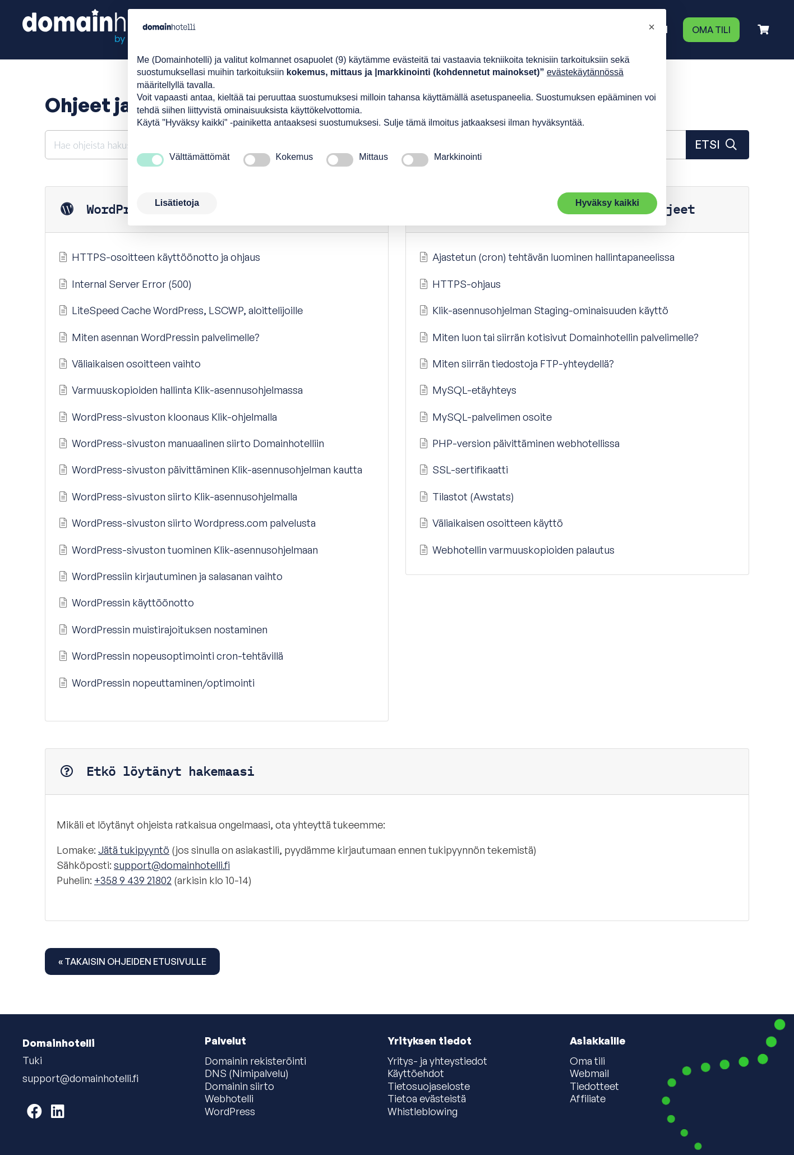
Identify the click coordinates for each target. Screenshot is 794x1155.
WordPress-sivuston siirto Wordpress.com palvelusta (186, 523)
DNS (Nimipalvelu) (247, 1073)
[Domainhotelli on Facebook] (34, 1111)
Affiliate (588, 1099)
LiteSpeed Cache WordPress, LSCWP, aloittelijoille (180, 310)
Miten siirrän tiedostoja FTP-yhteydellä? (515, 363)
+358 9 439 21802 (133, 880)
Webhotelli (229, 1099)
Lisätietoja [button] (177, 203)
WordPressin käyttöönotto (125, 602)
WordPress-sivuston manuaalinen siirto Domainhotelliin (190, 443)
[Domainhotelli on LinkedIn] (58, 1111)
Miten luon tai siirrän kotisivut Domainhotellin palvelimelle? (558, 337)
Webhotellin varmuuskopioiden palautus (516, 550)
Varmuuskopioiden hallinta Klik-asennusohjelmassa (180, 390)
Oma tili (711, 29)
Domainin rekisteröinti (255, 1061)
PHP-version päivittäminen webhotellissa (518, 443)
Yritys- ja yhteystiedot (437, 1061)
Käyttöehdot (415, 1073)
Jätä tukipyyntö (133, 850)
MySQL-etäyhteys (466, 390)
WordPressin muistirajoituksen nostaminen (162, 629)
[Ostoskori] (763, 29)
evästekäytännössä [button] (585, 72)
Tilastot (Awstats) (465, 496)
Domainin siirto (239, 1086)
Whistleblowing (422, 1111)
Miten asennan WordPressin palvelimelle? (158, 337)
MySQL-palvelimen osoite (484, 417)
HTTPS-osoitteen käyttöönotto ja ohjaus (158, 257)
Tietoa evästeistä (426, 1099)
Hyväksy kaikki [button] (607, 203)
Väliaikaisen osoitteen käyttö (490, 523)
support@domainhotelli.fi (172, 865)
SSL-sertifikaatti (462, 469)
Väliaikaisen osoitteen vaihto (129, 363)
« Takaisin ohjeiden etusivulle (132, 961)
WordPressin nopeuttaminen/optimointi (156, 683)
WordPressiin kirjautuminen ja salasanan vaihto (170, 576)
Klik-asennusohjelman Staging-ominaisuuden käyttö (542, 310)
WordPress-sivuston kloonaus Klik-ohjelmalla (167, 417)
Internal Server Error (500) (124, 284)
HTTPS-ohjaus (459, 284)
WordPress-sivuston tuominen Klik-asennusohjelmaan (187, 550)
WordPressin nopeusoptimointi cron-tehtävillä (170, 656)
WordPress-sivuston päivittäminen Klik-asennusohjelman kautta (209, 469)
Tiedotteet (594, 1086)
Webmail (589, 1073)
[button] (652, 27)
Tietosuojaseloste (428, 1086)
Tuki (32, 1060)
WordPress (230, 1111)
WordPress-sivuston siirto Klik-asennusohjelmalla (177, 496)
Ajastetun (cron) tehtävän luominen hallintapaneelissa (546, 257)
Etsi (717, 144)
